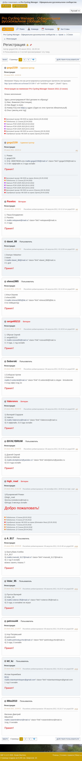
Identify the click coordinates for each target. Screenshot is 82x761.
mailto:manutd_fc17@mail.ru (19, 557)
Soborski (12, 361)
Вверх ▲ (78, 755)
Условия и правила (67, 755)
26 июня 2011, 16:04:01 (12, 708)
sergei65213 (13, 321)
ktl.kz (6, 677)
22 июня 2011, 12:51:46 (12, 289)
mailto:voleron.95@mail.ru (18, 600)
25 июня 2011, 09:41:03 (12, 588)
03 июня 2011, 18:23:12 (12, 150)
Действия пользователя (68, 60)
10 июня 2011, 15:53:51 (12, 209)
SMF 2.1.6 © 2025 (6, 755)
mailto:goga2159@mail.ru (36, 161)
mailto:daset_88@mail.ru (17, 260)
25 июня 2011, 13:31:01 (12, 669)
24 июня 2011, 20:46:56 (12, 449)
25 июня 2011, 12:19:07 (12, 629)
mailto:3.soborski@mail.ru (15, 380)
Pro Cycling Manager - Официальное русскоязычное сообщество (31, 19)
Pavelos (11, 201)
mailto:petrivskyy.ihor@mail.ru (20, 640)
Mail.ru (24, 108)
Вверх (5, 739)
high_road (12, 481)
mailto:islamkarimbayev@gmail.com (19, 680)
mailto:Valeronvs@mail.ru (18, 420)
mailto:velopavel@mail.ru (17, 220)
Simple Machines (20, 755)
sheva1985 (13, 281)
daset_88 (12, 241)
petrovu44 (12, 621)
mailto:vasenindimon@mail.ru (17, 720)
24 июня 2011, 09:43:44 (12, 409)
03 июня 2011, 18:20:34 (12, 75)
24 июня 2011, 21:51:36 (12, 489)
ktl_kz (10, 661)
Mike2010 (12, 701)
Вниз (5, 60)
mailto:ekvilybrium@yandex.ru (20, 460)
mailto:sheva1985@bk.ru (17, 300)
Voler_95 (11, 581)
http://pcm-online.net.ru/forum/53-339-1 (20, 83)
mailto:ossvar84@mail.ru (17, 340)
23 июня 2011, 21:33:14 (12, 329)
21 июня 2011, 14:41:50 (12, 249)
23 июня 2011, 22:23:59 (12, 369)
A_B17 (10, 538)
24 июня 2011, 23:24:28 (12, 546)
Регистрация (9, 72)
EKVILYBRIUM (15, 441)
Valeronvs (12, 401)
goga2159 (12, 67)
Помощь (56, 755)
